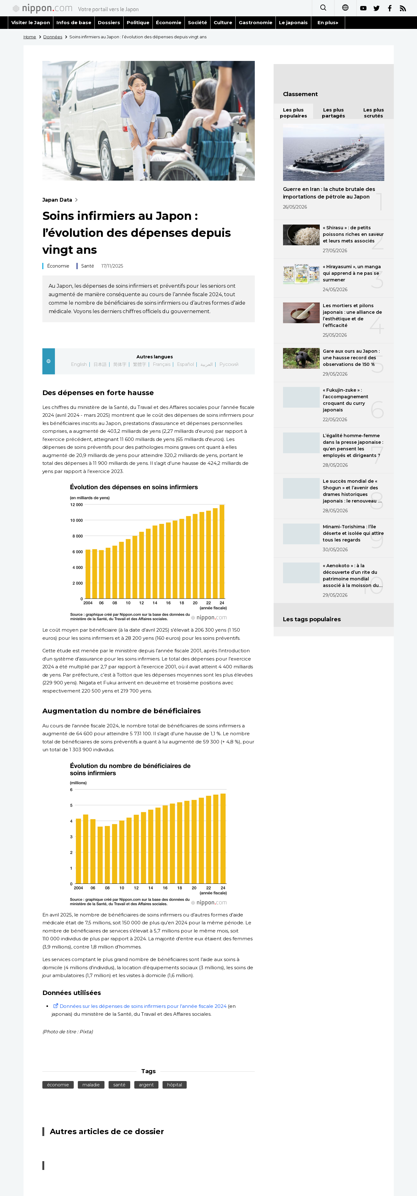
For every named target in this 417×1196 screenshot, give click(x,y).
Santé (87, 266)
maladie (91, 1085)
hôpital (174, 1085)
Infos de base (73, 22)
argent (146, 1085)
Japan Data (61, 200)
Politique (138, 22)
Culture (223, 22)
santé (119, 1085)
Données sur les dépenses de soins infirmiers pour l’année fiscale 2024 (139, 1006)
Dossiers (109, 22)
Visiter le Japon (30, 22)
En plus (328, 22)
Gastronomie (255, 22)
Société (197, 22)
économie (58, 1085)
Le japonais (293, 22)
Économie (168, 22)
